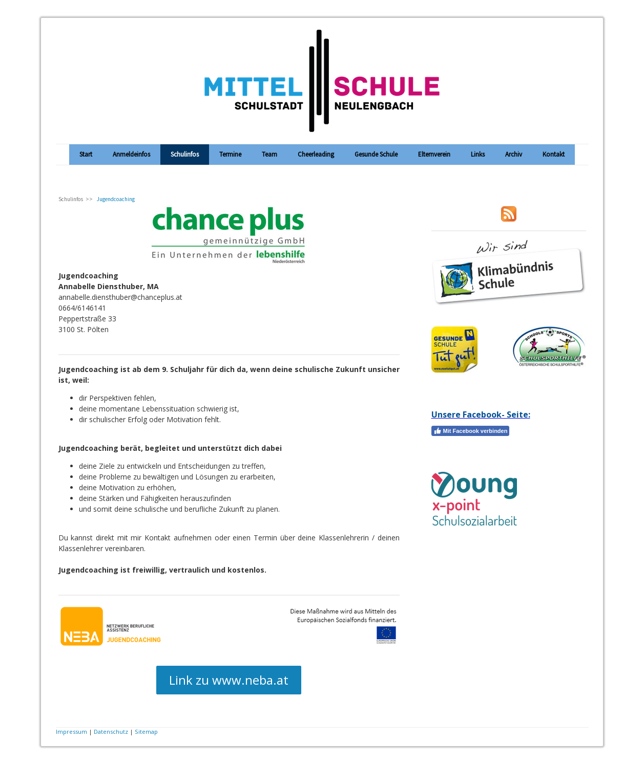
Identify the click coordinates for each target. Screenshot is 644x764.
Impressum (71, 731)
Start (85, 154)
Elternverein (434, 154)
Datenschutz (111, 731)
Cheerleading (316, 154)
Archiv (513, 154)
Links (478, 154)
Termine (230, 154)
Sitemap (146, 731)
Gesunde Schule (376, 154)
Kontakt (554, 154)
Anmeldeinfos (131, 154)
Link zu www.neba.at (228, 679)
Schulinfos (185, 154)
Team (269, 154)
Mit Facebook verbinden (470, 431)
